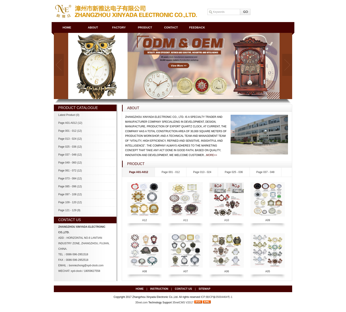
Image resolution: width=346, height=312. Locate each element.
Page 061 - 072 (70, 170)
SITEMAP (204, 288)
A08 (144, 271)
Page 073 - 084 (70, 178)
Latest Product (68, 115)
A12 (144, 220)
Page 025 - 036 (70, 146)
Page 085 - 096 (70, 186)
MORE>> (211, 155)
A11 (185, 220)
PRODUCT (145, 27)
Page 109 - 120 (70, 202)
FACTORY (119, 27)
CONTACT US (183, 288)
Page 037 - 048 (70, 154)
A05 (267, 271)
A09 (267, 220)
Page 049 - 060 (70, 162)
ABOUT (93, 27)
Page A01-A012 (70, 122)
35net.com (141, 302)
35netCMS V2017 (183, 302)
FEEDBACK (197, 27)
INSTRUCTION (159, 288)
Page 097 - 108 (70, 194)
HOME (67, 27)
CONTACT (171, 27)
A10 (226, 220)
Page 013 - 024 (70, 138)
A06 (226, 271)
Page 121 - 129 (69, 210)
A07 (185, 271)
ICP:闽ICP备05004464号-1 (216, 297)
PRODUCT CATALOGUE (78, 108)
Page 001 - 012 (70, 130)
